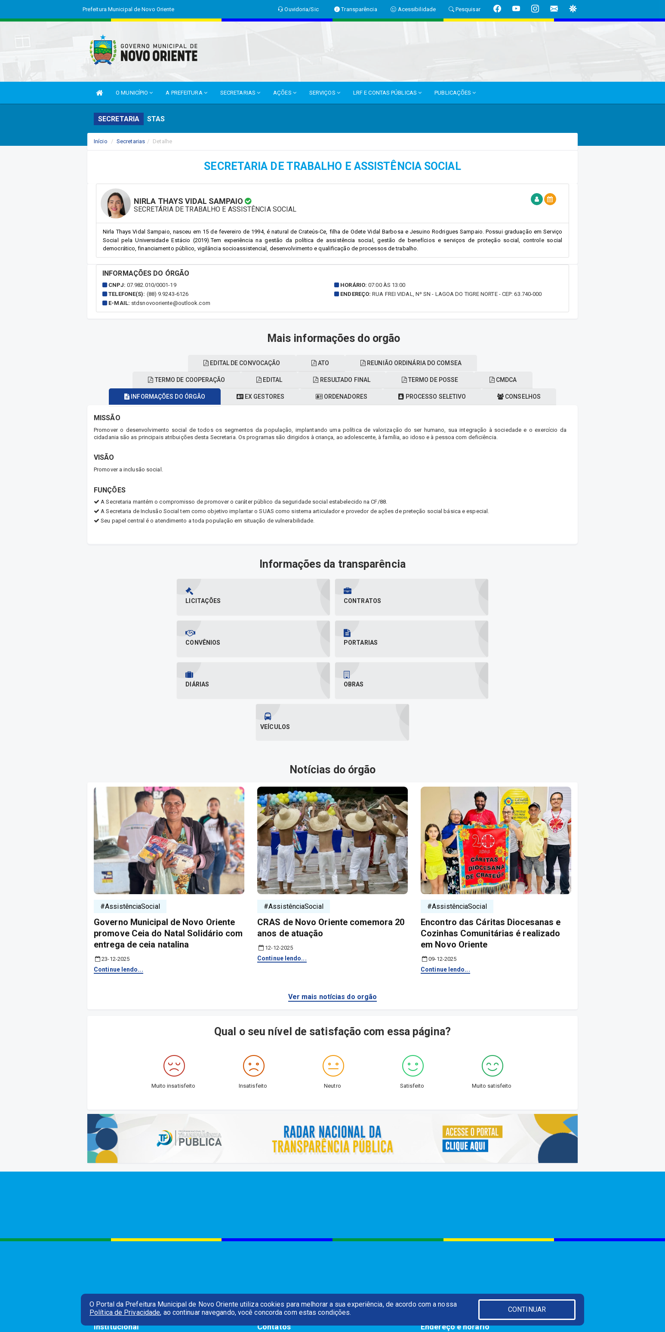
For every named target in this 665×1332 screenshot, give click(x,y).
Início (101, 141)
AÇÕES (284, 92)
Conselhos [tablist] (529, 396)
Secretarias (131, 141)
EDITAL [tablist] (264, 379)
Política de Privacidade (124, 1312)
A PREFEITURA (186, 92)
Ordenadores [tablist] (341, 396)
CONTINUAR (527, 1309)
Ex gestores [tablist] (255, 396)
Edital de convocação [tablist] (237, 363)
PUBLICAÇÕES (455, 92)
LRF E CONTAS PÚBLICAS (387, 92)
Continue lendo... (118, 886)
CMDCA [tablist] (513, 379)
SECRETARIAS (240, 92)
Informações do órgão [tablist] (154, 396)
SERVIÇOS (324, 92)
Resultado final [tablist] (341, 379)
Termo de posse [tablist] (434, 379)
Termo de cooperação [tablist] (177, 379)
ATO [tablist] (320, 363)
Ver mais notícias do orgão (332, 913)
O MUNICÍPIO (134, 92)
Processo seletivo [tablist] (437, 396)
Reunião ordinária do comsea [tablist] (415, 363)
